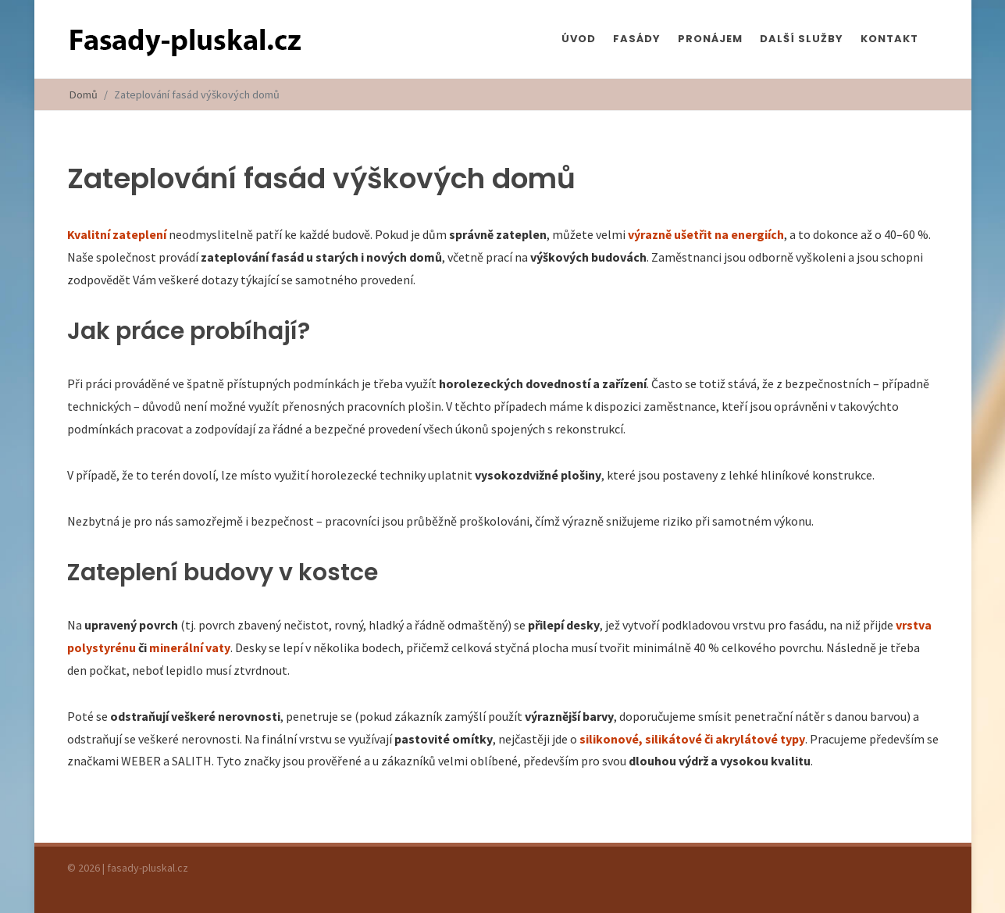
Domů (83, 94)
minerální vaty (189, 647)
